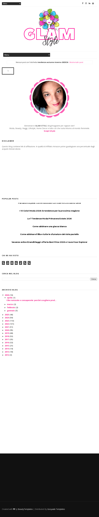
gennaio (11, 310)
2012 (7, 355)
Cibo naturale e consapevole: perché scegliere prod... (31, 300)
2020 (7, 330)
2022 (7, 324)
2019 (7, 333)
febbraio (11, 307)
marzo (10, 304)
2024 (7, 317)
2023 (7, 320)
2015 (7, 345)
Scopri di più (49, 131)
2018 (7, 336)
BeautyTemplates (25, 509)
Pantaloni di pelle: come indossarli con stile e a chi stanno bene (49, 203)
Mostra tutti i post (76, 62)
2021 (7, 327)
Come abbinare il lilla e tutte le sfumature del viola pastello (49, 234)
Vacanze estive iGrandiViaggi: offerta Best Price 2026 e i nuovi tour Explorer (49, 242)
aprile (10, 297)
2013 (7, 352)
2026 (7, 295)
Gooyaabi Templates (56, 509)
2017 (7, 339)
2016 (7, 342)
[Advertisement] (21, 173)
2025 (7, 314)
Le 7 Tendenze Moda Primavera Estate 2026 (49, 218)
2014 (7, 348)
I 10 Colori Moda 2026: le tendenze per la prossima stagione (49, 211)
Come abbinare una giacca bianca (50, 226)
